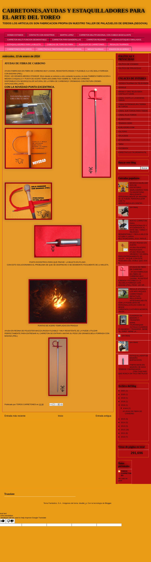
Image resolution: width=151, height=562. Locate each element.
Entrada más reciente (15, 416)
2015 (123, 419)
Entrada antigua (103, 416)
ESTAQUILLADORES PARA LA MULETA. (24, 44)
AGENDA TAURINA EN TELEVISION (133, 83)
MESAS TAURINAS (95, 49)
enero (125, 408)
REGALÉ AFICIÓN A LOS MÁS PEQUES (138, 290)
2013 (123, 426)
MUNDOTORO (124, 119)
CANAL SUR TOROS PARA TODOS (133, 111)
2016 (123, 405)
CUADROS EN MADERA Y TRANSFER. (136, 318)
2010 (123, 437)
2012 (123, 430)
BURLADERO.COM (126, 127)
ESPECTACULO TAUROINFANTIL (132, 152)
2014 (123, 422)
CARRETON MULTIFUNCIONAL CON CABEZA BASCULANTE (105, 35)
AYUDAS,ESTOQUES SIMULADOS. (127, 40)
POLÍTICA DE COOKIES (128, 64)
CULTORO (122, 131)
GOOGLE (122, 87)
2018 (123, 401)
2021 (123, 391)
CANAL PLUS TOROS (127, 115)
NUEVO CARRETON (138, 221)
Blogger (108, 503)
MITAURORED (124, 140)
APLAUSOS (123, 136)
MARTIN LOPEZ (67, 35)
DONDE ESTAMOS (15, 35)
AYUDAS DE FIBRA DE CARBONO (138, 268)
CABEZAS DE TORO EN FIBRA (60, 44)
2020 (123, 394)
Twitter (120, 144)
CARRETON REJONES (96, 40)
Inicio (60, 416)
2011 (123, 433)
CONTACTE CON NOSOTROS (41, 35)
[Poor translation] (10, 521)
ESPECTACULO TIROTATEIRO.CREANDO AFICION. (60, 49)
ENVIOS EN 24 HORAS (119, 49)
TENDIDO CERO (125, 123)
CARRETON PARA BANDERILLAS (66, 40)
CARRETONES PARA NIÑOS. (19, 49)
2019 (123, 398)
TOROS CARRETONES (126, 473)
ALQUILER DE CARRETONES (91, 44)
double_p (83, 503)
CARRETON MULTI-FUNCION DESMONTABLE (27, 40)
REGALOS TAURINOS (119, 44)
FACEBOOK (123, 148)
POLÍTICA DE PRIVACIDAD (129, 68)
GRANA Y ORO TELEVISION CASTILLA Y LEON (130, 93)
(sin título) (134, 207)
